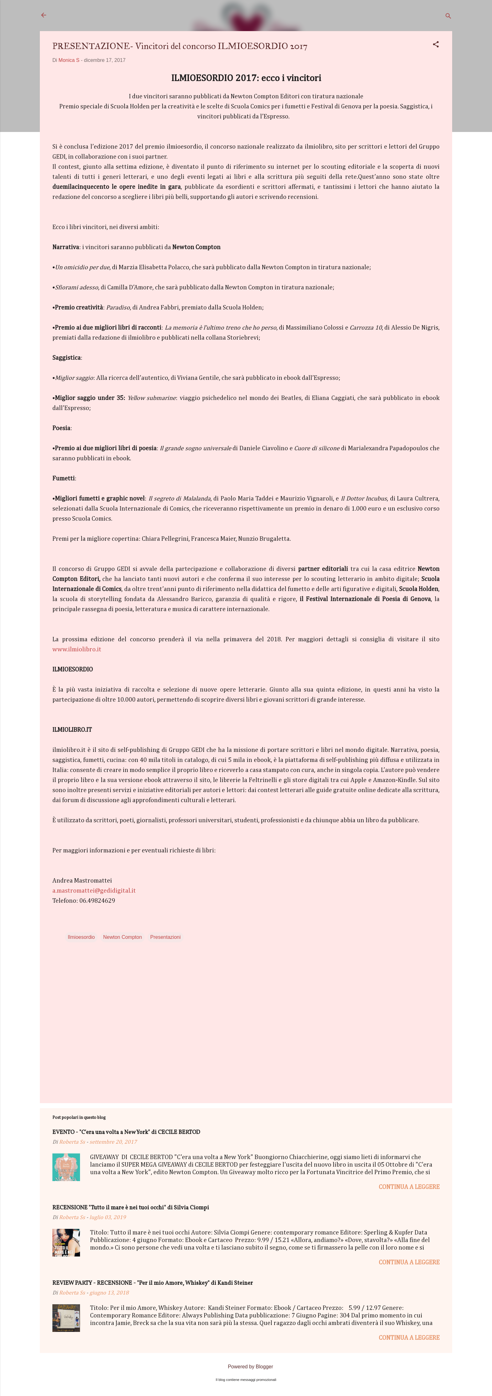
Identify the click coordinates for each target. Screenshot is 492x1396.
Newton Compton (122, 937)
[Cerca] (448, 17)
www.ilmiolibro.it (76, 649)
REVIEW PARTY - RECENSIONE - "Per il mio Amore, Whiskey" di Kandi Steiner (152, 1283)
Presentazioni (165, 937)
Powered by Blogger (246, 1366)
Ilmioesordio (81, 937)
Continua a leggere (409, 1187)
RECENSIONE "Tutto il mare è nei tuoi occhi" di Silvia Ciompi (130, 1208)
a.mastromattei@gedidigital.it (94, 891)
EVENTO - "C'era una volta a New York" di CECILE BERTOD (126, 1132)
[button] (436, 45)
